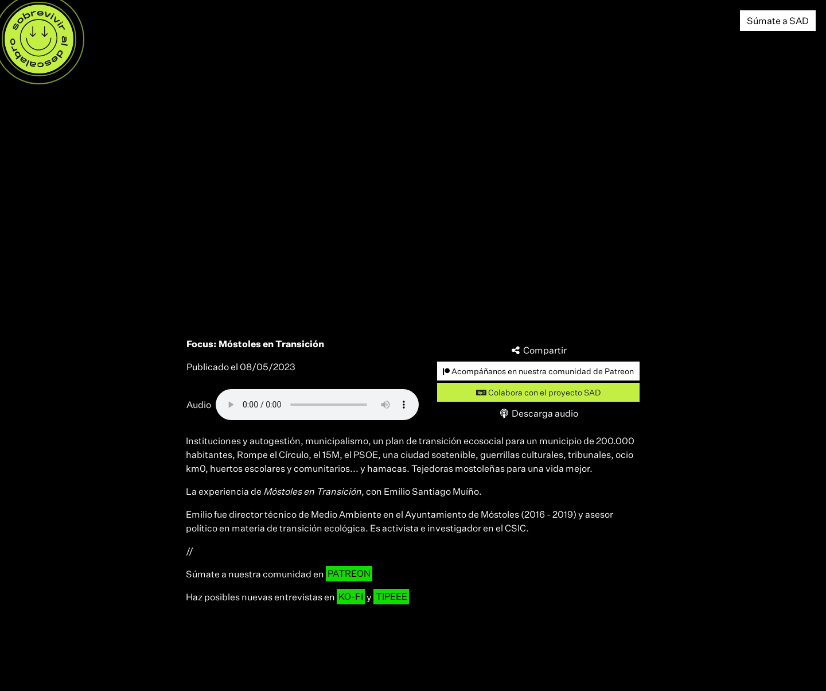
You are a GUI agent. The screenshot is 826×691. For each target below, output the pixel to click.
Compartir (538, 350)
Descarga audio (538, 413)
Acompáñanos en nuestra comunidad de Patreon (538, 371)
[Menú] (39, 39)
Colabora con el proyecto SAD (538, 392)
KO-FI (350, 597)
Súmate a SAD (778, 20)
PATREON (349, 574)
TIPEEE (391, 597)
